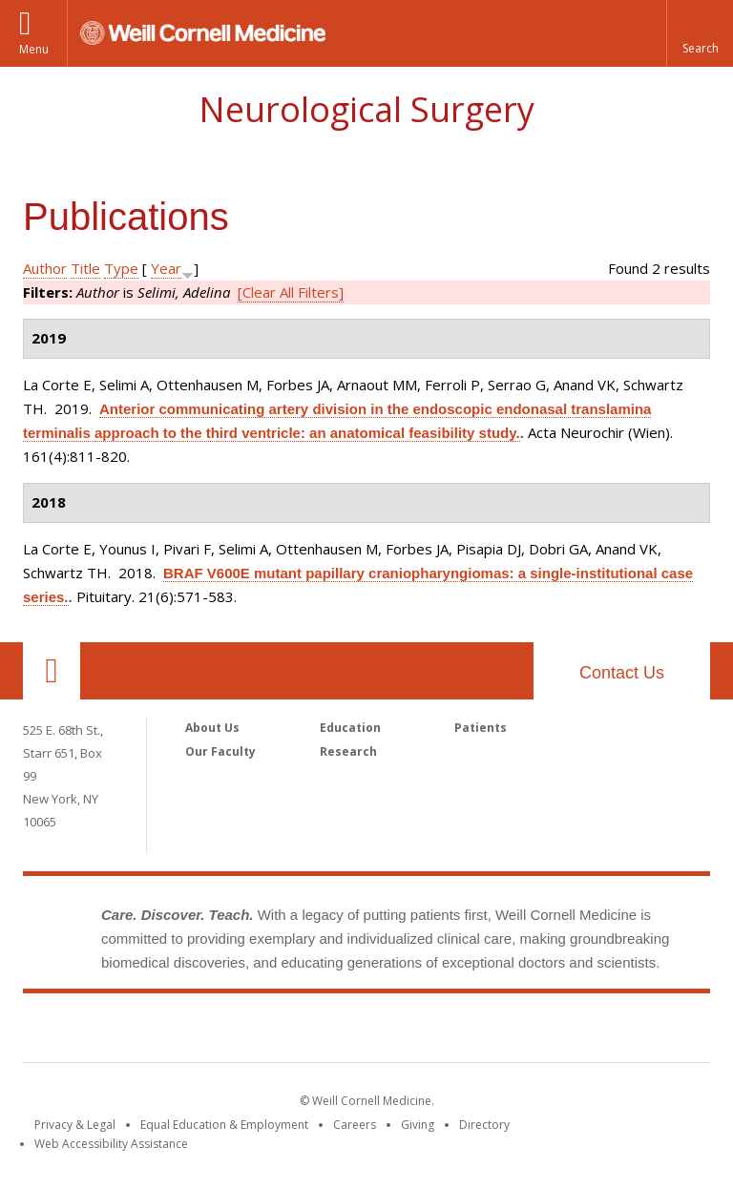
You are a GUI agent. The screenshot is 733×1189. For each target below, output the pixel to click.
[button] (699, 33)
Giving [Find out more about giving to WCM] (417, 1124)
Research (348, 751)
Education (350, 728)
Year (166, 268)
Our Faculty (220, 751)
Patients (480, 728)
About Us (212, 728)
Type (121, 268)
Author (45, 268)
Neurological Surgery (366, 109)
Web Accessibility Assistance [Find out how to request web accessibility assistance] (111, 1144)
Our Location (51, 670)
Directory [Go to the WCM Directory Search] (484, 1124)
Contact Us (621, 672)
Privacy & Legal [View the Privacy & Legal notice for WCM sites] (74, 1124)
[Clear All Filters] (291, 292)
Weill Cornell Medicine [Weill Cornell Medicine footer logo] (366, 1031)
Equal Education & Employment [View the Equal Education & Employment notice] (224, 1124)
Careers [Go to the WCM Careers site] (354, 1124)
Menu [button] (34, 49)
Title (85, 268)
